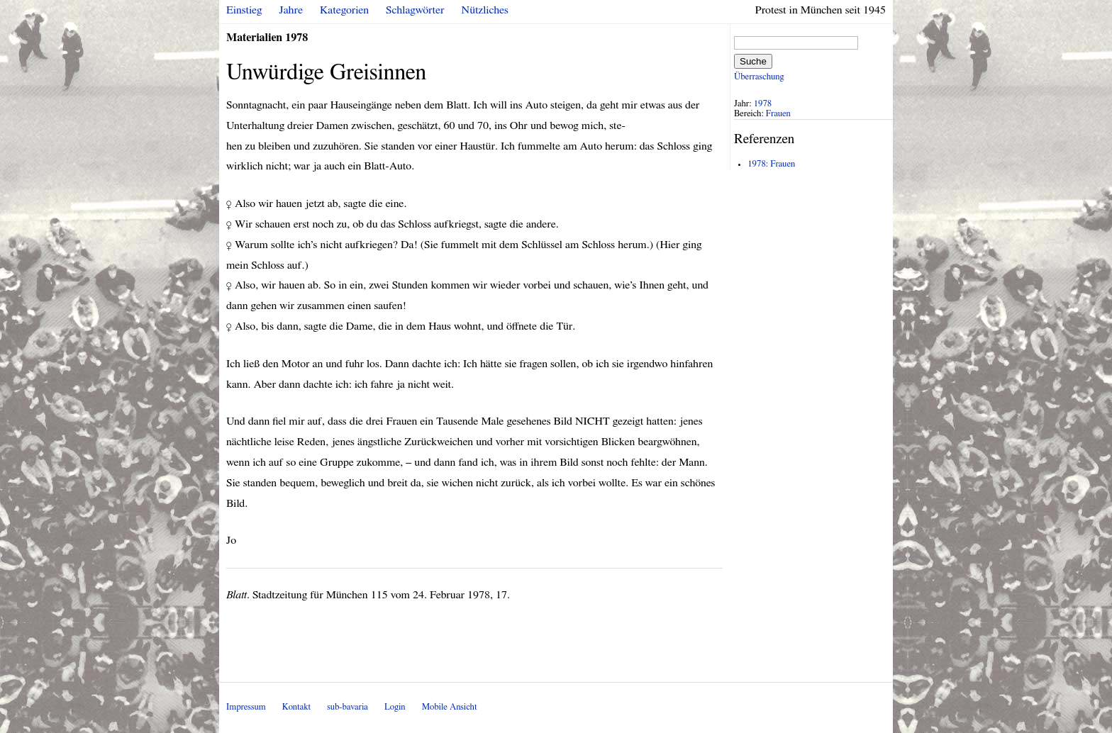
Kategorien (344, 10)
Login (395, 707)
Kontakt (296, 707)
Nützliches (485, 10)
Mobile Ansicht (449, 707)
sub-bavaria (347, 707)
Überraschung (759, 77)
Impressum (246, 707)
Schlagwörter (415, 10)
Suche (753, 61)
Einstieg (244, 10)
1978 (763, 103)
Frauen (778, 113)
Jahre (291, 10)
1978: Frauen (771, 164)
